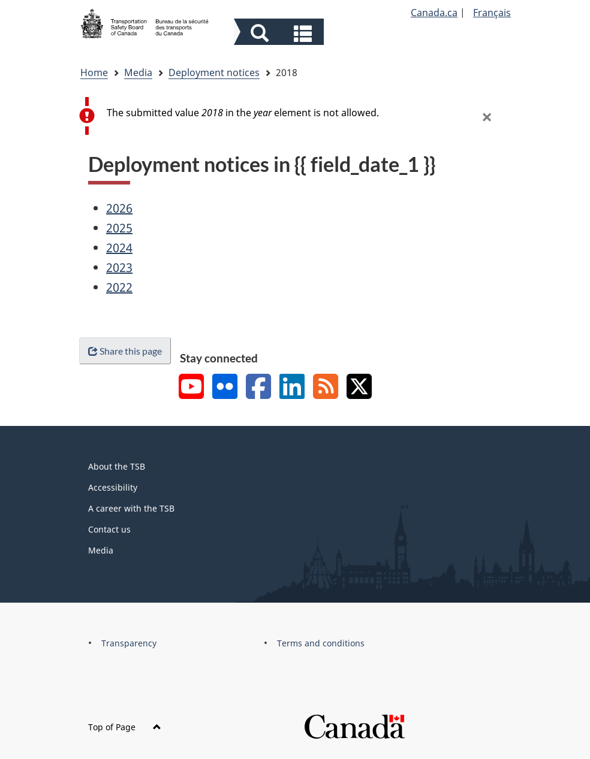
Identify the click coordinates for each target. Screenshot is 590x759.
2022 (119, 287)
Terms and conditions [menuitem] (321, 643)
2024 (119, 248)
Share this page (125, 350)
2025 (119, 228)
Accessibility (112, 487)
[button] (280, 33)
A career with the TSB (131, 508)
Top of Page (124, 727)
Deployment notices (214, 72)
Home (94, 72)
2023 (119, 267)
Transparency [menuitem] (128, 643)
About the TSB (116, 466)
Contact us (109, 529)
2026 (119, 208)
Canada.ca (434, 12)
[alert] (298, 116)
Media (138, 72)
